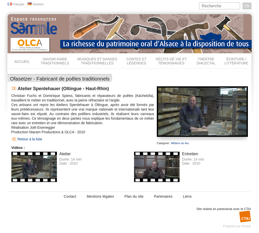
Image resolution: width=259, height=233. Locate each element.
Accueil (22, 62)
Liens (187, 196)
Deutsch (38, 4)
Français (18, 4)
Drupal (246, 226)
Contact (70, 196)
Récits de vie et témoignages (171, 61)
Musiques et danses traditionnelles (97, 61)
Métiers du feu (180, 143)
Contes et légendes (136, 61)
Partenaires (163, 196)
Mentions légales (100, 196)
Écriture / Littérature (236, 61)
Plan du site (134, 196)
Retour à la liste (30, 139)
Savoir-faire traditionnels (55, 61)
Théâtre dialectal (206, 61)
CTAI (247, 209)
